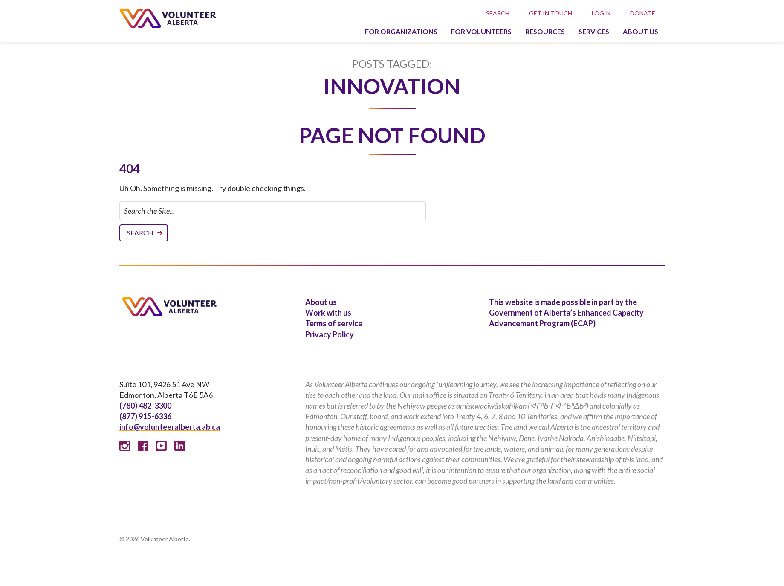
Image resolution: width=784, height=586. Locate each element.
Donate (642, 13)
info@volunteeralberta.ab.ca (169, 427)
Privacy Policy (329, 334)
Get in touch (550, 13)
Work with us (328, 312)
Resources (545, 31)
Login (601, 13)
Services (594, 31)
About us (640, 31)
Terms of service (333, 323)
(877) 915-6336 (145, 416)
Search (497, 13)
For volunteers (481, 31)
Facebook (143, 446)
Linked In (179, 446)
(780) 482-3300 (145, 405)
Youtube (161, 446)
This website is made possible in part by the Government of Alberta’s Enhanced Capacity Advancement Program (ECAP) (566, 312)
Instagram (124, 446)
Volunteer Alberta (167, 18)
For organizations (401, 31)
